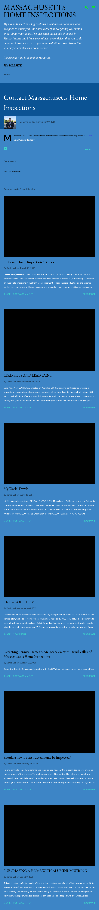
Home (7, 74)
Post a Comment (12, 171)
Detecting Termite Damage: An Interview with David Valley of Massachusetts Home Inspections (48, 654)
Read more (89, 294)
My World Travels (16, 488)
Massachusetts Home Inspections (40, 11)
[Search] (86, 5)
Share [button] (88, 149)
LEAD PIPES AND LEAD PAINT (28, 375)
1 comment (19, 634)
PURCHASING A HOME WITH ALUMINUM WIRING (45, 870)
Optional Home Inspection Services (29, 262)
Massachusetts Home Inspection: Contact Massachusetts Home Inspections (49, 135)
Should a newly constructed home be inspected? (37, 757)
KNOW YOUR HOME (20, 602)
